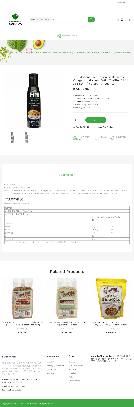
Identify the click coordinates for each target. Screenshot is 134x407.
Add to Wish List (83, 127)
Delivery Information (55, 364)
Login (119, 20)
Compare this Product (106, 127)
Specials (72, 372)
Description (67, 173)
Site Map (50, 372)
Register (115, 20)
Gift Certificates (76, 364)
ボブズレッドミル (23, 327)
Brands (72, 361)
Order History (75, 379)
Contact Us (51, 368)
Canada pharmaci (30, 403)
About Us (51, 361)
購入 (96, 120)
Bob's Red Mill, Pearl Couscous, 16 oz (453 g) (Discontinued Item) (67, 322)
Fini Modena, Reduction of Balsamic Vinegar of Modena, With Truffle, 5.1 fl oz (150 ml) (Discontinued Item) (83, 53)
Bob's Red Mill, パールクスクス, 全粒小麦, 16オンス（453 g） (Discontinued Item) (23, 322)
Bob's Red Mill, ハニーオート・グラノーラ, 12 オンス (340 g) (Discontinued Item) (111, 322)
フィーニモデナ (26, 53)
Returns (72, 376)
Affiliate (72, 368)
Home (5, 53)
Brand (14, 53)
